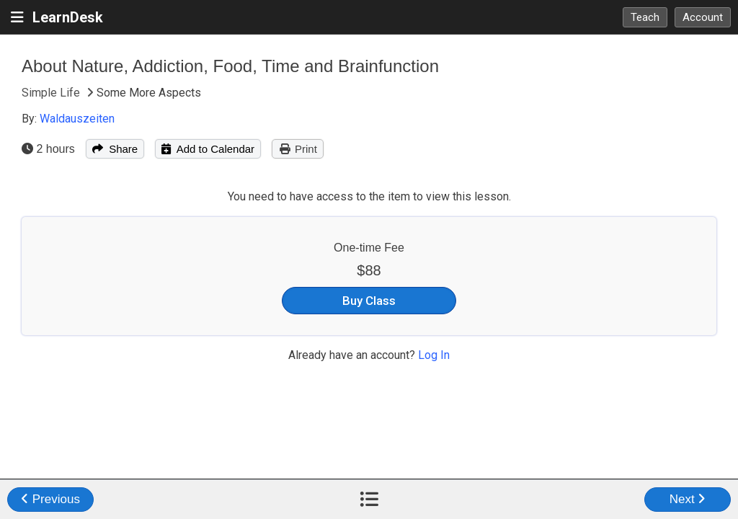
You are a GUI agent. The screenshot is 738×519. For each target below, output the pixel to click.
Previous (50, 499)
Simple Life (52, 92)
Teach (645, 17)
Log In (434, 355)
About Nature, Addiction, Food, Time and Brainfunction (230, 66)
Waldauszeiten (77, 118)
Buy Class (369, 300)
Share (115, 149)
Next (688, 499)
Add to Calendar (207, 149)
